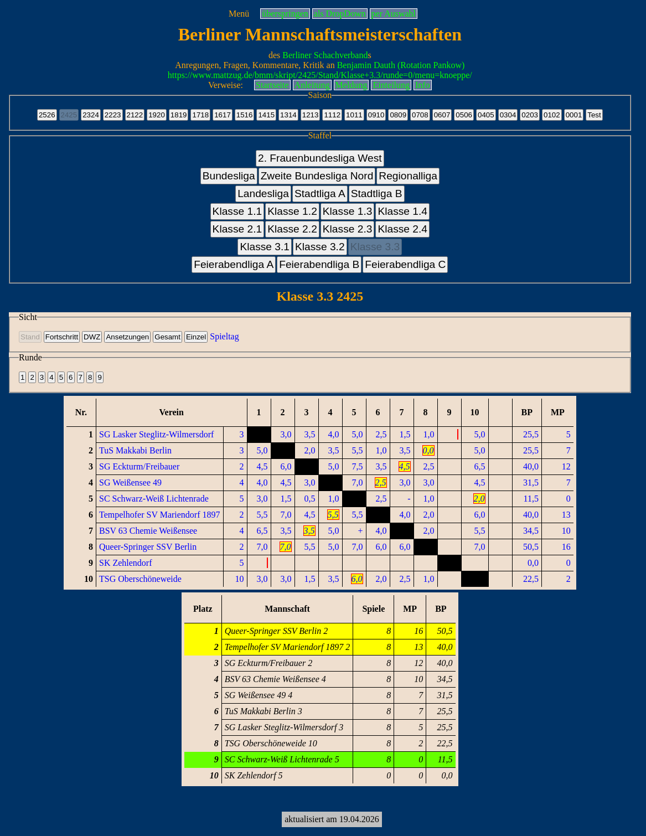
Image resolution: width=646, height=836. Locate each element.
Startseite (272, 85)
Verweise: (225, 85)
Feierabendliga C (405, 264)
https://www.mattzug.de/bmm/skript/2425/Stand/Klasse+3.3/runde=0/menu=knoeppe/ (320, 75)
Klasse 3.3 (375, 246)
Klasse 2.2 (292, 229)
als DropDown (340, 13)
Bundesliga (229, 176)
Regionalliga (408, 176)
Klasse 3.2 (320, 246)
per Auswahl (393, 13)
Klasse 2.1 (237, 229)
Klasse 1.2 (292, 211)
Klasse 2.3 (348, 229)
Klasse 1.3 (348, 211)
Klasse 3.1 (265, 246)
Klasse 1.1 (237, 211)
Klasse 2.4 (402, 229)
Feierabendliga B (319, 264)
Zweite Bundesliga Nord (317, 176)
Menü (239, 13)
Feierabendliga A (233, 264)
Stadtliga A (319, 193)
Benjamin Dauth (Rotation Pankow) (401, 65)
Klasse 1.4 (402, 211)
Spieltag (224, 336)
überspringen (285, 13)
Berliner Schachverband (325, 55)
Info (422, 85)
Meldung (351, 85)
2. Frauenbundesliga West (320, 158)
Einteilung (391, 85)
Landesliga (263, 193)
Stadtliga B (376, 193)
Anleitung (312, 85)
